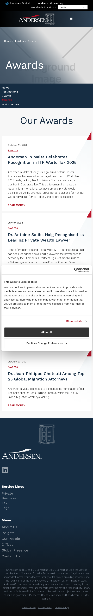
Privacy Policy (45, 607)
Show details (74, 321)
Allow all (46, 332)
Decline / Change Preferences (47, 343)
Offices (7, 544)
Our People (11, 539)
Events (6, 95)
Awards (7, 100)
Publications (10, 91)
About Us (9, 527)
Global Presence (15, 550)
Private (7, 493)
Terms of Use (29, 607)
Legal (6, 508)
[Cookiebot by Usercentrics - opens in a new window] (74, 270)
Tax (4, 503)
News (5, 87)
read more (16, 205)
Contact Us (11, 556)
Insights (8, 533)
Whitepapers (10, 104)
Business (9, 498)
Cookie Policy (62, 607)
